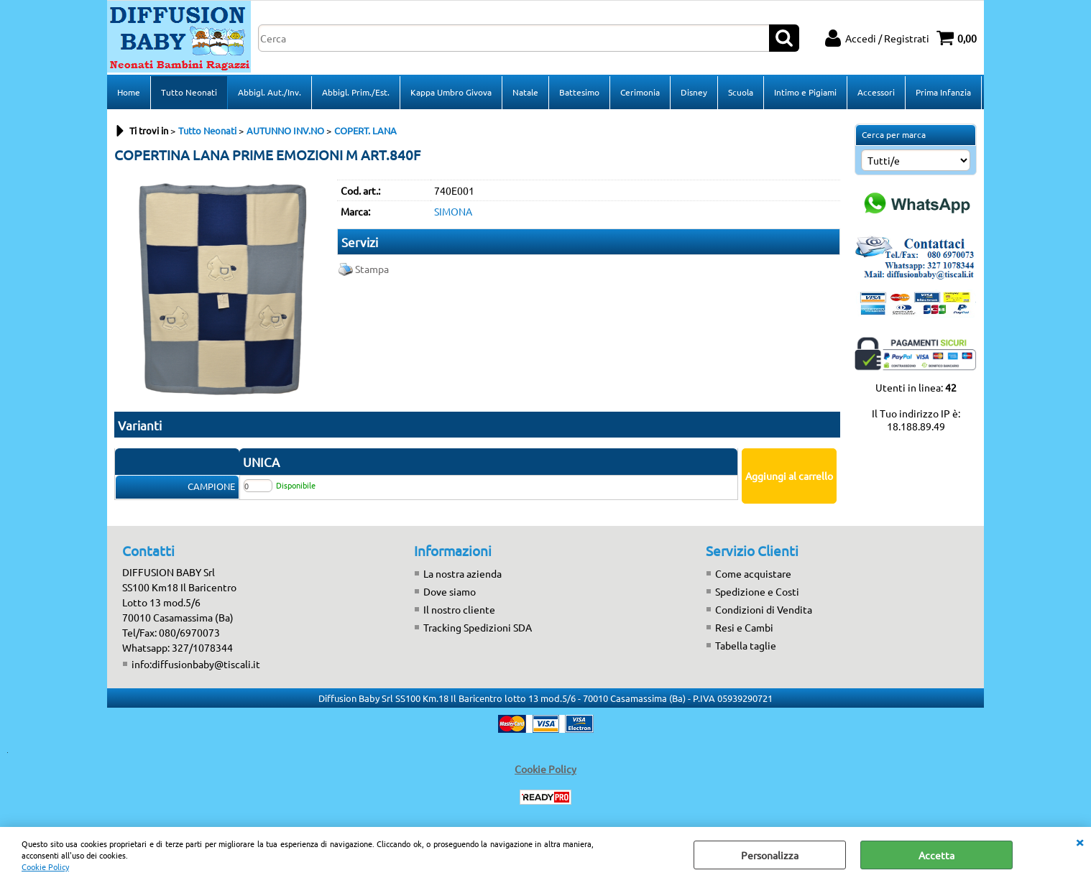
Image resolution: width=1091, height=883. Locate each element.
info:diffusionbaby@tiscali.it (196, 663)
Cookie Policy (45, 866)
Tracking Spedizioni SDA (477, 627)
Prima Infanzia (943, 92)
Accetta (936, 855)
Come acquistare (753, 573)
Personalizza (769, 855)
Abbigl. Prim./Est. (356, 92)
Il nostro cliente (459, 609)
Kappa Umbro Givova (451, 92)
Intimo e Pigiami (805, 92)
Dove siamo (449, 591)
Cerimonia (640, 92)
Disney (694, 92)
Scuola (740, 92)
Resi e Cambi (744, 627)
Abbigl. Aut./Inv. (269, 92)
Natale (525, 92)
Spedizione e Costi (757, 591)
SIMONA (453, 211)
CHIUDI (1079, 841)
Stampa (372, 268)
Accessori (876, 92)
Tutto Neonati (189, 92)
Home (128, 92)
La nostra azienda (462, 573)
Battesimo (579, 92)
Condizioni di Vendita (763, 609)
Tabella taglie (745, 645)
